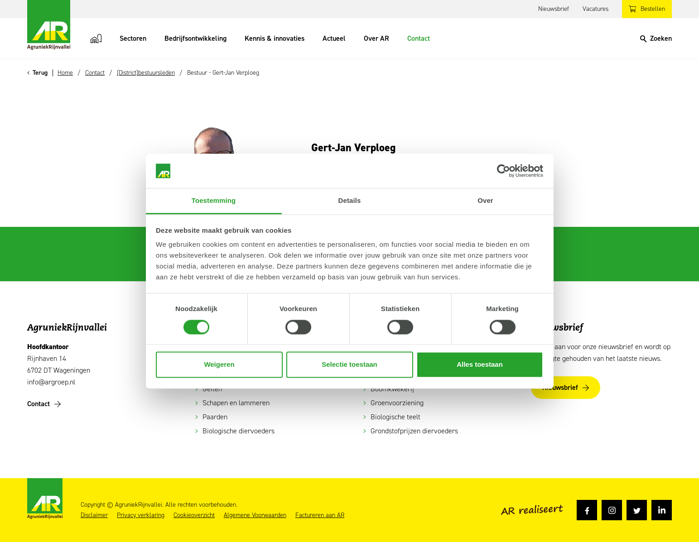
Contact (418, 38)
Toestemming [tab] (214, 201)
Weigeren (219, 365)
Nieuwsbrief (553, 9)
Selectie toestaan (349, 365)
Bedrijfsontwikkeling (195, 38)
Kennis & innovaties (274, 38)
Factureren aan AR (319, 515)
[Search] (656, 38)
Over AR (376, 38)
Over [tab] (485, 201)
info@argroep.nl (51, 382)
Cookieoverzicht (194, 515)
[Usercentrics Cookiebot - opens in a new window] (503, 170)
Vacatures (595, 9)
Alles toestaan (480, 365)
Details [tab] (349, 201)
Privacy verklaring (140, 515)
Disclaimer (94, 515)
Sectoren (133, 38)
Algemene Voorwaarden (255, 515)
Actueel (334, 38)
